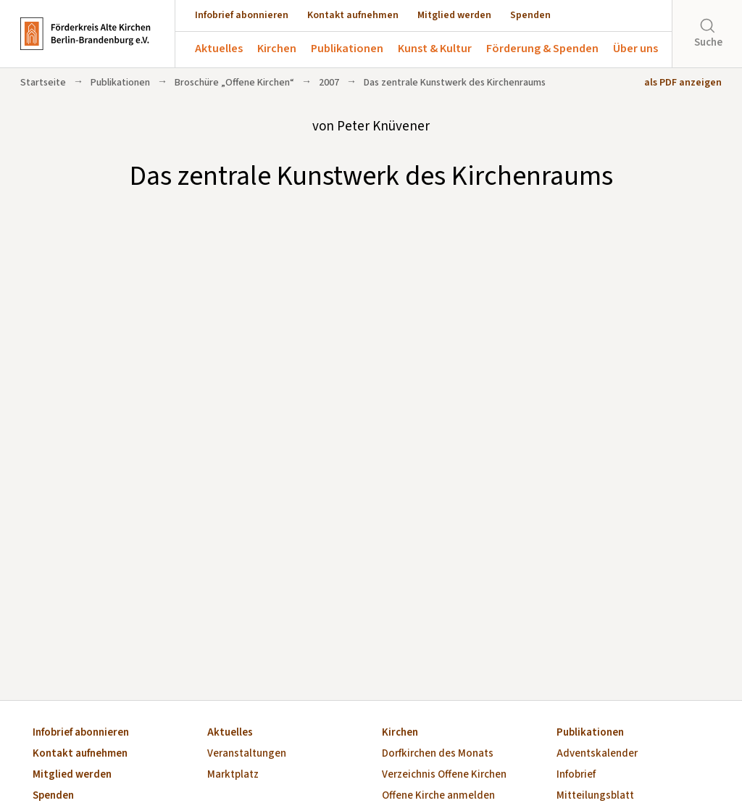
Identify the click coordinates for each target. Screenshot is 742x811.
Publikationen (347, 49)
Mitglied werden (454, 15)
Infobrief (576, 775)
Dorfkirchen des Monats (437, 754)
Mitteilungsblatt (595, 796)
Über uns (635, 49)
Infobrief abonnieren (241, 15)
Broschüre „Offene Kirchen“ (234, 82)
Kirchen (276, 49)
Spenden (530, 15)
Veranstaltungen (246, 754)
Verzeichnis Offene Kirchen (444, 775)
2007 (329, 82)
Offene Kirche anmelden (438, 796)
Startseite (43, 82)
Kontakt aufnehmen (353, 15)
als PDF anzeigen (683, 82)
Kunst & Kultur (435, 49)
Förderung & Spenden (542, 49)
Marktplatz (233, 775)
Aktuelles (219, 49)
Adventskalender (597, 754)
